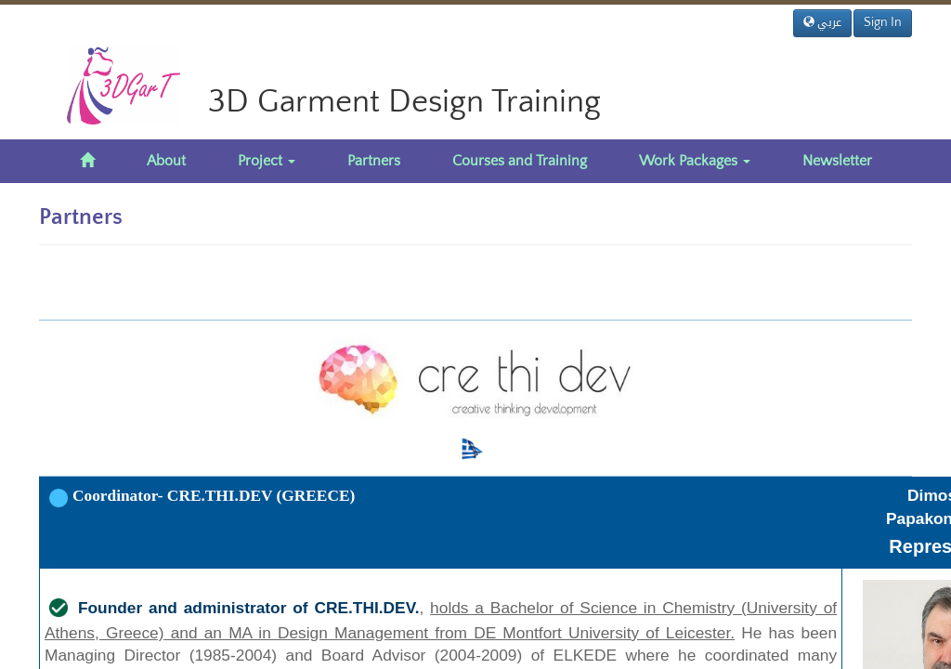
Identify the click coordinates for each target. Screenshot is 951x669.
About (166, 160)
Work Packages (694, 160)
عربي (822, 22)
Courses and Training (519, 160)
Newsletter (837, 160)
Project (266, 160)
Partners (373, 160)
